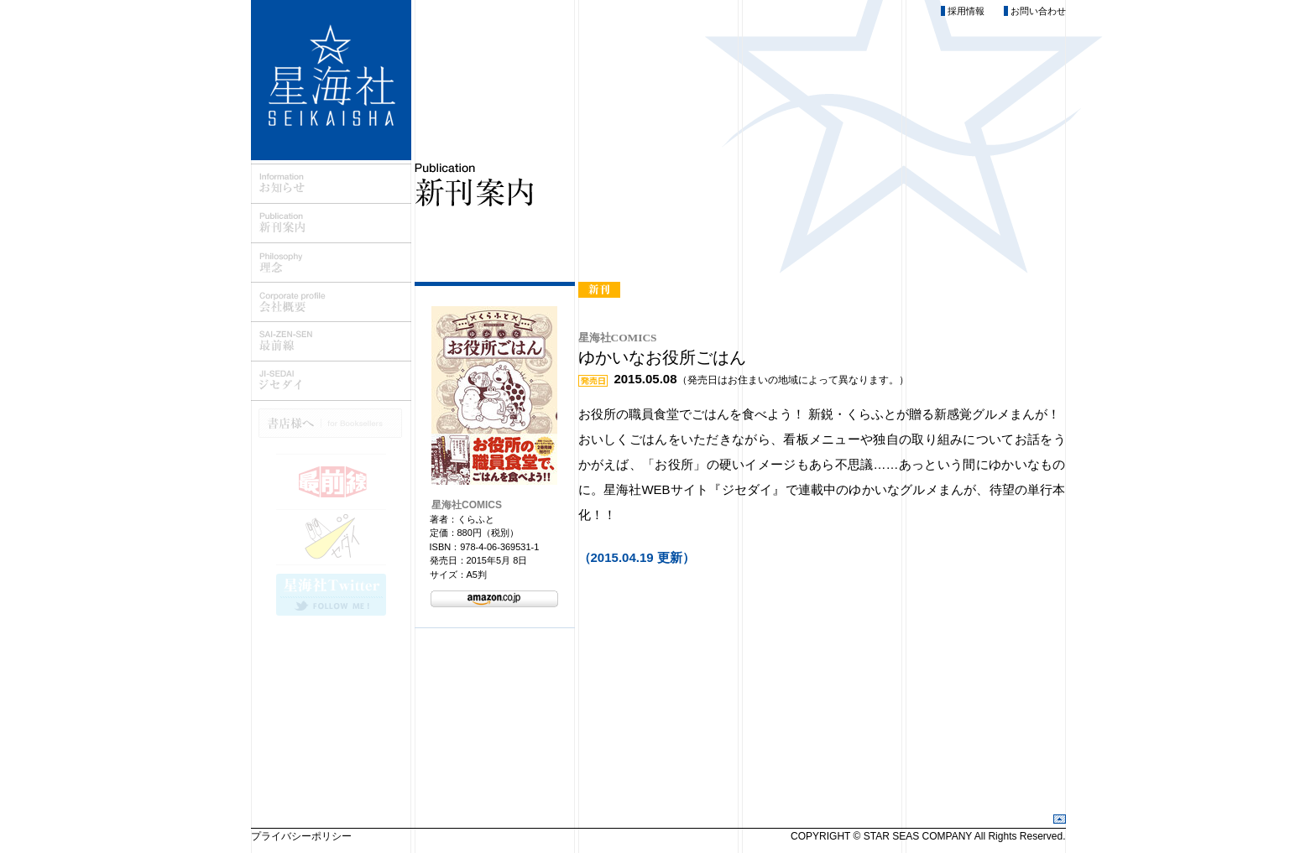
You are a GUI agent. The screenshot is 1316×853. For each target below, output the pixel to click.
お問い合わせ (1038, 11)
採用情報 (966, 11)
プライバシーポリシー (301, 836)
